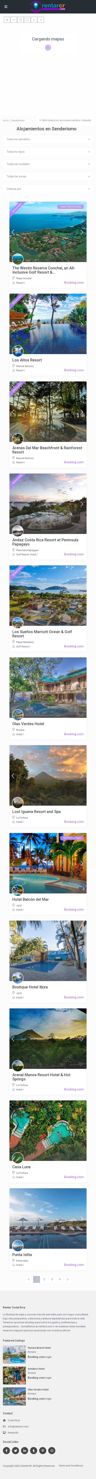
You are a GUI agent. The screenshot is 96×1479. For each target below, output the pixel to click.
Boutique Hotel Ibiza (30, 987)
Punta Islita (22, 1255)
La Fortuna (22, 817)
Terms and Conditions (71, 1465)
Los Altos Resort (27, 360)
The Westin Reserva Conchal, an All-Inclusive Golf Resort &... (43, 270)
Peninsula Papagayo (27, 550)
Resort (20, 282)
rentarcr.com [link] (46, 1326)
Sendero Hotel (36, 1368)
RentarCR (13, 1432)
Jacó (19, 905)
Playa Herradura (25, 642)
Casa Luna (21, 1167)
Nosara (20, 729)
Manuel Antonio (25, 366)
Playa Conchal (24, 278)
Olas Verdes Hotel (28, 724)
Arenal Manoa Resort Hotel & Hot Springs (41, 1077)
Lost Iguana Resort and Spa (36, 811)
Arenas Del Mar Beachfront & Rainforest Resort (47, 450)
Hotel (33, 554)
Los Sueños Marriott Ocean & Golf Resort (42, 634)
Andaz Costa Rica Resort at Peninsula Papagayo (45, 542)
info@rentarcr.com (18, 1426)
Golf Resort (22, 554)
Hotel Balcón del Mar (30, 899)
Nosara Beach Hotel (39, 1347)
